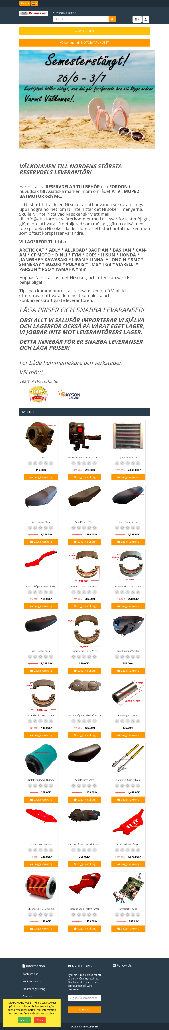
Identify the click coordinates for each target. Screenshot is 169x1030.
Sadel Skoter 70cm (84, 522)
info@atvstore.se (42, 219)
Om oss (27, 996)
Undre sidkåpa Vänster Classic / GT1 (41, 586)
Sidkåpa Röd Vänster (41, 844)
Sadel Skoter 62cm (41, 651)
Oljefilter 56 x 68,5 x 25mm (41, 908)
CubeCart (92, 1026)
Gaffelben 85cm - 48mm (128, 780)
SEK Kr (25, 3)
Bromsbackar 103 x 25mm (40, 715)
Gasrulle (41, 457)
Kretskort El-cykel (128, 908)
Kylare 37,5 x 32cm (128, 457)
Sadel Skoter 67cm (84, 780)
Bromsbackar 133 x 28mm (84, 651)
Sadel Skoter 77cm (128, 522)
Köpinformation (32, 981)
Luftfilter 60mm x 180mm (41, 780)
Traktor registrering (34, 989)
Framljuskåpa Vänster (128, 651)
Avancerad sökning (64, 12)
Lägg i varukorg (41, 477)
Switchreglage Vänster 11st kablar (85, 457)
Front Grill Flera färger (128, 844)
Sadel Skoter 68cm (41, 522)
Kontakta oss (30, 974)
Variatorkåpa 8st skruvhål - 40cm (85, 844)
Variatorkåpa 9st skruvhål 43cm (84, 715)
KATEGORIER (84, 31)
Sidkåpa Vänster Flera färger (84, 908)
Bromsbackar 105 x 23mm (84, 586)
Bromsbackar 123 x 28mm (128, 586)
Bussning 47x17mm (128, 715)
